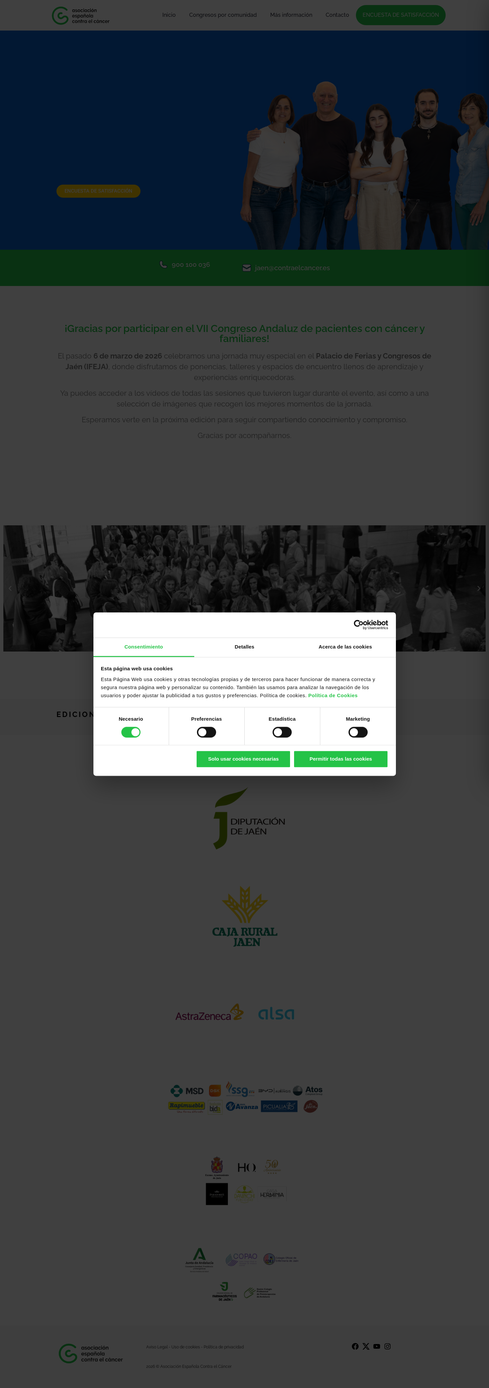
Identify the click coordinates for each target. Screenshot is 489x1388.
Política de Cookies (333, 695)
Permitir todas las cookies (341, 759)
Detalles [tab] (244, 647)
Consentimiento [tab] (143, 647)
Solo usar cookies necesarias (243, 759)
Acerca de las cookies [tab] (345, 647)
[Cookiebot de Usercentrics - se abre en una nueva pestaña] (358, 625)
